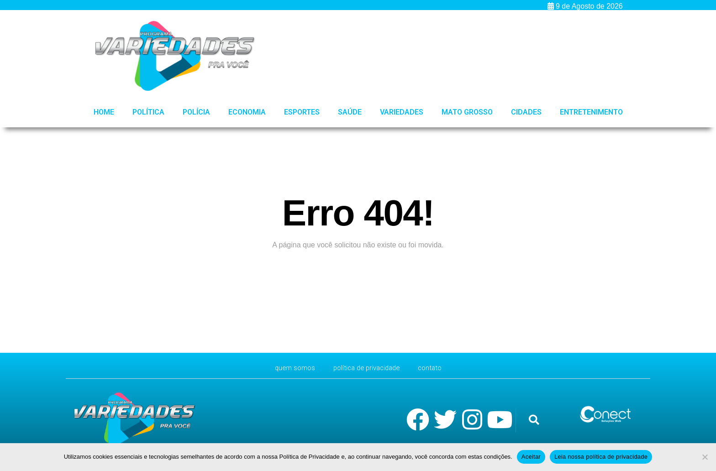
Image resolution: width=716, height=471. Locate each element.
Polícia (196, 112)
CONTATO (434, 367)
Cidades (526, 112)
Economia (247, 112)
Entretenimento (591, 112)
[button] (534, 420)
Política (148, 112)
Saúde (350, 112)
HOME (104, 112)
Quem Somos (290, 367)
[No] (704, 456)
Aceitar (531, 456)
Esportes (302, 112)
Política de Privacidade (367, 367)
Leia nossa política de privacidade (601, 456)
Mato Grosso (467, 112)
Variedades (401, 112)
